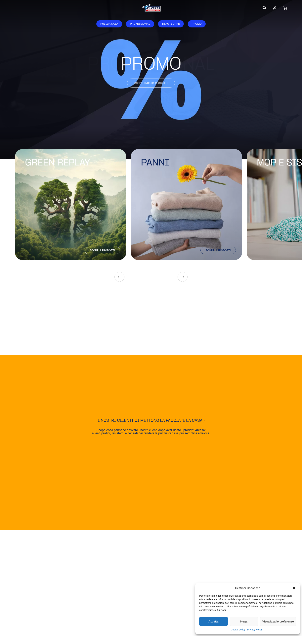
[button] (294, 588)
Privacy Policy (254, 629)
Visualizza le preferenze (278, 621)
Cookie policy (238, 629)
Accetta (213, 621)
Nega (243, 621)
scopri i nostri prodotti (151, 83)
